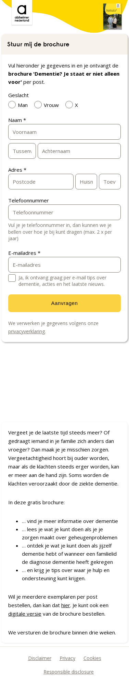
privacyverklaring (26, 331)
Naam (17, 120)
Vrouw (48, 104)
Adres (17, 169)
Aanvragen (64, 303)
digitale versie (24, 613)
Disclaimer (39, 658)
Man (19, 104)
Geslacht (18, 95)
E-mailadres (24, 252)
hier (65, 605)
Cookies (92, 658)
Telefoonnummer (28, 200)
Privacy (67, 658)
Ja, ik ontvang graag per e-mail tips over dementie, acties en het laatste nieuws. (62, 281)
